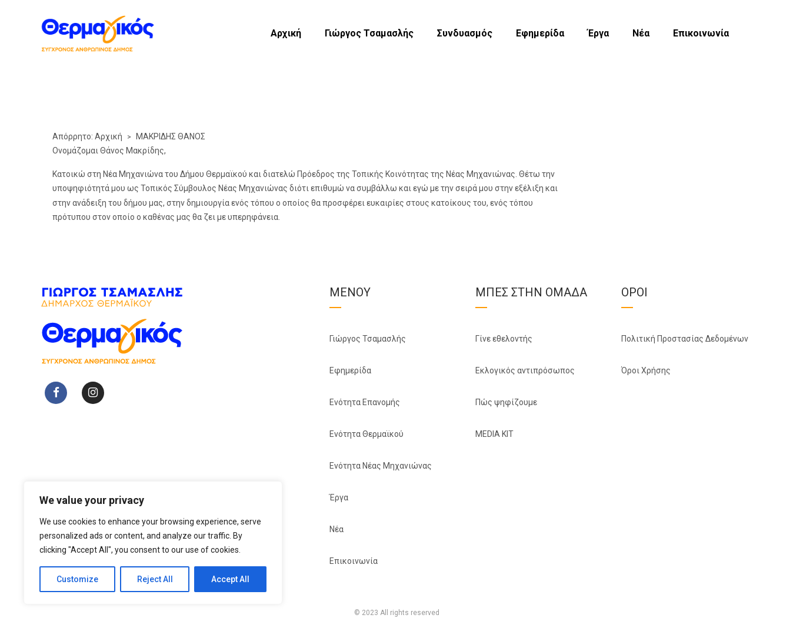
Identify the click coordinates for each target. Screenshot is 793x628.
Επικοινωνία (701, 33)
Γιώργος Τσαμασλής (369, 33)
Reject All (155, 579)
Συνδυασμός (464, 33)
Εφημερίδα (540, 33)
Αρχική (286, 33)
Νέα (640, 33)
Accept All (230, 579)
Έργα (598, 33)
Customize (77, 579)
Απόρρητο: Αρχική (87, 136)
